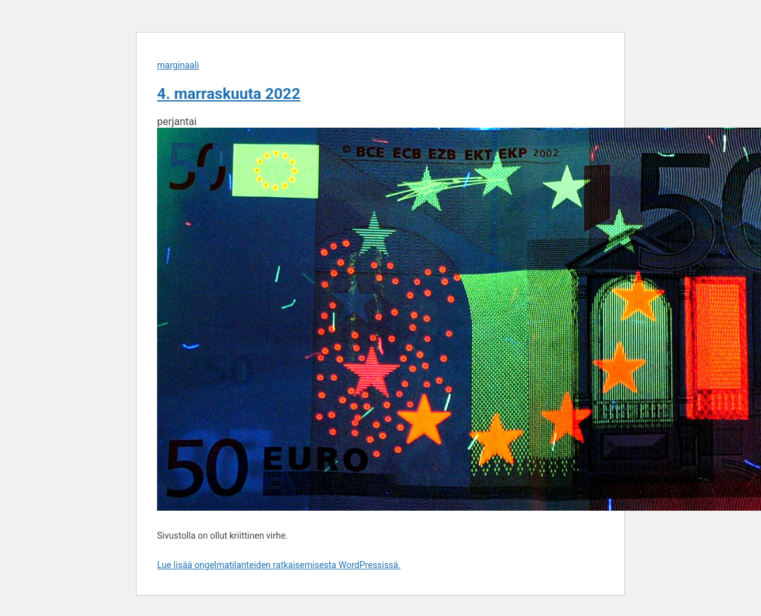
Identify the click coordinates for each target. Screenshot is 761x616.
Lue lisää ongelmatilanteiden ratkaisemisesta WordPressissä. (278, 565)
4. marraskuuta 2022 (228, 94)
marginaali (178, 65)
